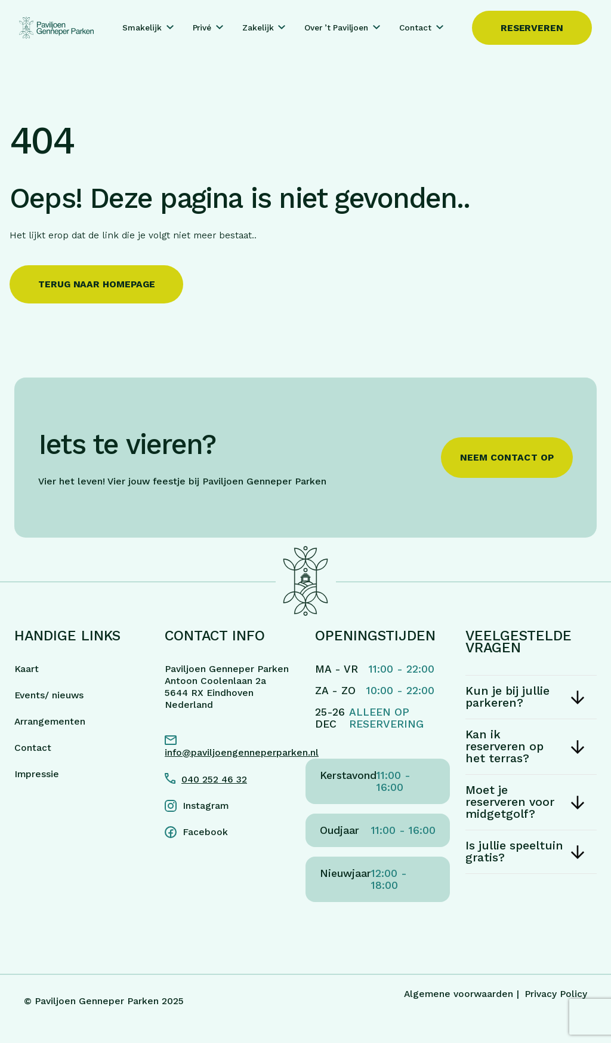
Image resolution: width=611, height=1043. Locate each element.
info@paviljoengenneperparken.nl (230, 752)
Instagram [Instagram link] (206, 805)
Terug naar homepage (96, 284)
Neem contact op (507, 457)
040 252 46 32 (214, 779)
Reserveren (532, 27)
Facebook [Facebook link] (205, 832)
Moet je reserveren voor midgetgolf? (509, 802)
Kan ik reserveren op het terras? (504, 746)
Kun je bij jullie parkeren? (507, 697)
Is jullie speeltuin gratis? (514, 851)
